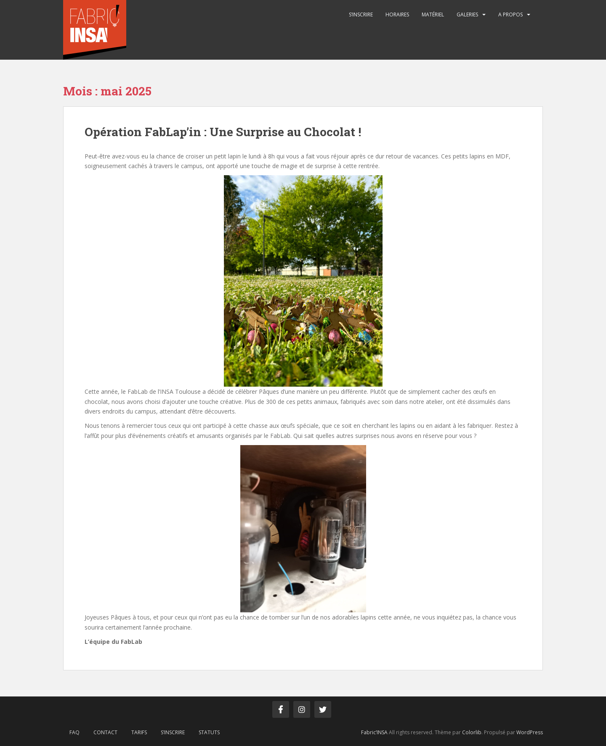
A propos (510, 14)
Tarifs (139, 732)
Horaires (397, 14)
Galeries (467, 14)
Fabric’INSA (374, 732)
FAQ (74, 732)
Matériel (433, 14)
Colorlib (471, 732)
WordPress (529, 732)
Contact (105, 732)
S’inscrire (361, 14)
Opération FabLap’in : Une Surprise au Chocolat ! (223, 132)
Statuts (209, 732)
